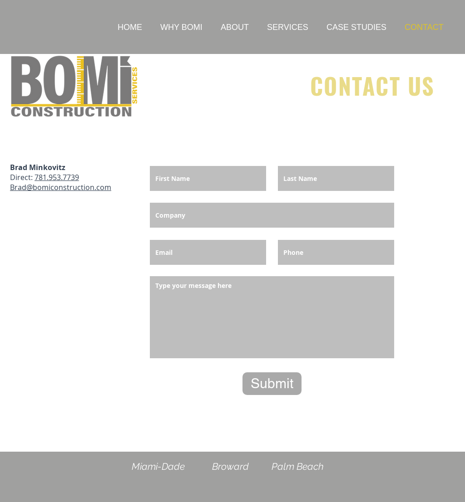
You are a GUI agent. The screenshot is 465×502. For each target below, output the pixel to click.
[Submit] (272, 383)
